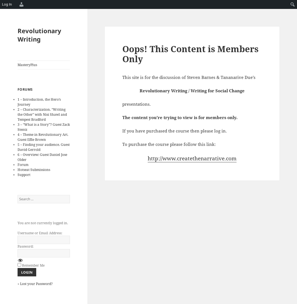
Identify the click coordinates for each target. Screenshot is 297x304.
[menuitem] (20, 4)
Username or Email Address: (40, 233)
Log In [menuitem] (7, 4)
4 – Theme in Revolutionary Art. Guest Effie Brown (43, 137)
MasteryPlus (27, 64)
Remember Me (33, 265)
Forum (23, 164)
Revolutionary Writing (39, 34)
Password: (25, 246)
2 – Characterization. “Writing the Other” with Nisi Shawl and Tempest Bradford (42, 114)
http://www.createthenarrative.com (192, 158)
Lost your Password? (36, 283)
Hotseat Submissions (34, 169)
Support (24, 174)
